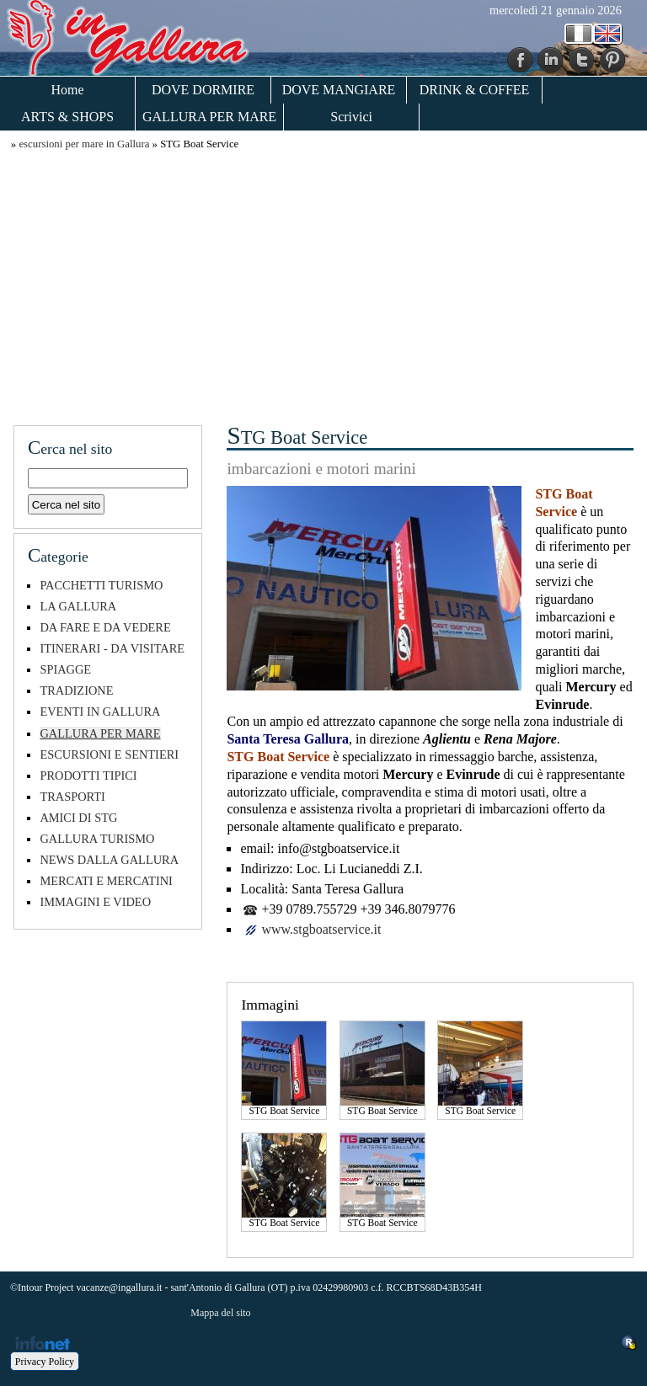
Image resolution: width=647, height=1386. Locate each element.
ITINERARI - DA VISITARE (112, 648)
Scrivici (351, 116)
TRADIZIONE (76, 690)
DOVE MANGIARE (339, 90)
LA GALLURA (78, 606)
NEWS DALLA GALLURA (109, 859)
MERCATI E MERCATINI (106, 881)
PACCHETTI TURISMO (101, 585)
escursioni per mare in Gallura (84, 144)
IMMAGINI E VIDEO (95, 902)
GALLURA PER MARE (209, 116)
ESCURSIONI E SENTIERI (109, 754)
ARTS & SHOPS (67, 116)
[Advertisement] (323, 285)
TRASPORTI (72, 796)
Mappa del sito (220, 1313)
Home (67, 90)
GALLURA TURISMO (97, 838)
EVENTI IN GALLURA (100, 711)
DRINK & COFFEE (475, 90)
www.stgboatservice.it (321, 929)
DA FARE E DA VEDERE (105, 627)
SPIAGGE (65, 669)
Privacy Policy (44, 1361)
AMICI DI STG (78, 817)
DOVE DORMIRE (203, 90)
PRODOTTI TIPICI (88, 775)
